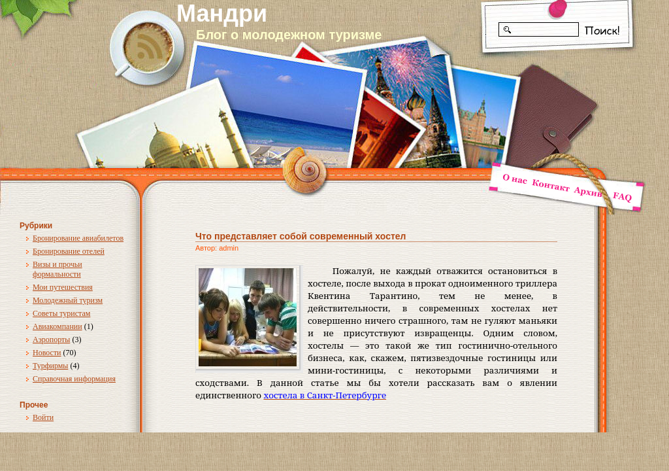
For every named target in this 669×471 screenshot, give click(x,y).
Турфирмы (50, 365)
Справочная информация (74, 378)
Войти (43, 417)
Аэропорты (51, 339)
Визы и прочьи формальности (57, 269)
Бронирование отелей (69, 251)
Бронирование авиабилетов (78, 238)
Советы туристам (61, 313)
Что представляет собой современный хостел (300, 236)
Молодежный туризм (68, 300)
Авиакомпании (57, 326)
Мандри (221, 13)
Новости (47, 352)
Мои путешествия (63, 287)
